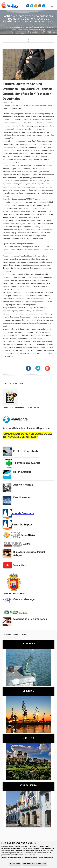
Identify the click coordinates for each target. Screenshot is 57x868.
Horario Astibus (22, 471)
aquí (52, 858)
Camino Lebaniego (24, 599)
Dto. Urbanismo (22, 497)
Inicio (6, 27)
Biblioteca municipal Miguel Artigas (29, 553)
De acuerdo (15, 864)
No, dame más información (34, 864)
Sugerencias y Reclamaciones (30, 619)
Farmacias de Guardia (27, 463)
